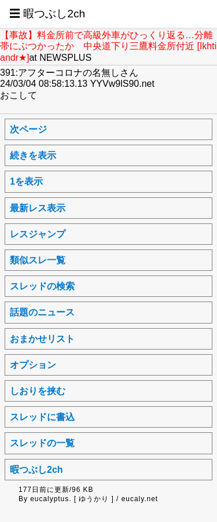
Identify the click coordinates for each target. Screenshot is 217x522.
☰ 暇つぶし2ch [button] (47, 14)
